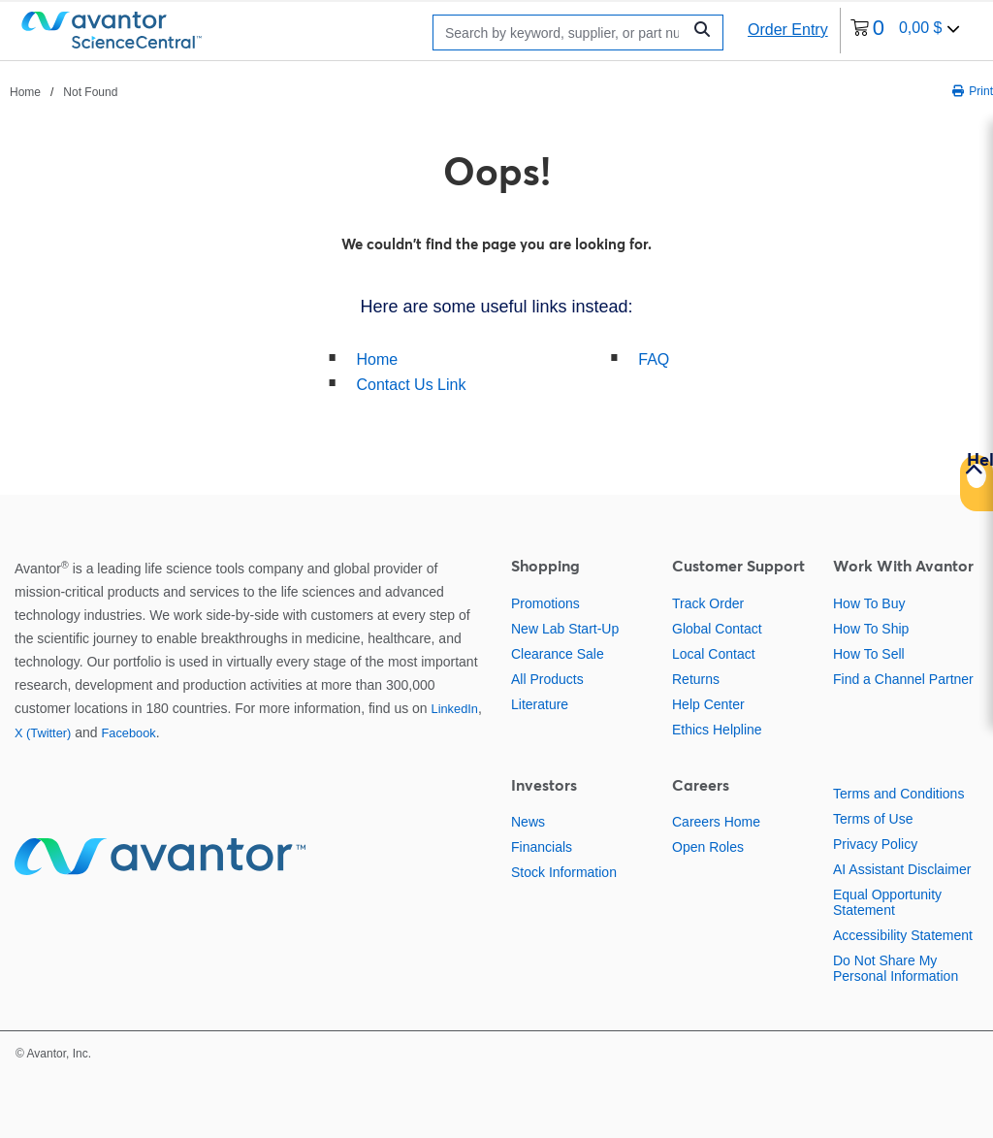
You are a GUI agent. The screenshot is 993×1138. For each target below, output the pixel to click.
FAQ (653, 359)
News (528, 821)
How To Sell (869, 654)
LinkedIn (455, 708)
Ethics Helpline (717, 729)
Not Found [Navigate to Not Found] (90, 92)
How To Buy (869, 603)
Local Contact (713, 654)
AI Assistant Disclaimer (902, 869)
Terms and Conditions (898, 793)
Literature (539, 704)
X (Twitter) (43, 733)
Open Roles (708, 847)
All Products (547, 679)
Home (378, 359)
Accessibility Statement (903, 935)
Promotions (545, 603)
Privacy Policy (875, 844)
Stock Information (564, 872)
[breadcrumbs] (63, 91)
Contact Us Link (411, 384)
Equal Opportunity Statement (887, 902)
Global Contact (717, 628)
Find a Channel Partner (903, 679)
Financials (541, 847)
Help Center (708, 704)
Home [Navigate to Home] (25, 92)
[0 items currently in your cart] (906, 30)
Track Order (708, 603)
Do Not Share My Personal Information (895, 968)
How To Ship (871, 628)
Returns (696, 679)
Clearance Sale (557, 654)
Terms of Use (873, 819)
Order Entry (788, 29)
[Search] (562, 32)
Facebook (128, 733)
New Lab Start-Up (565, 628)
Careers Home (716, 821)
